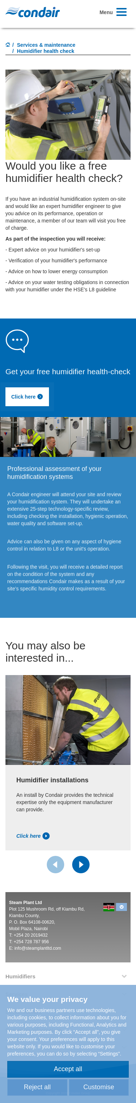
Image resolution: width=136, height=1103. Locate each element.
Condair (32, 12)
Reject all (37, 1087)
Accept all (68, 1069)
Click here (27, 397)
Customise (98, 1087)
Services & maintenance (46, 45)
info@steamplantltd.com (38, 948)
